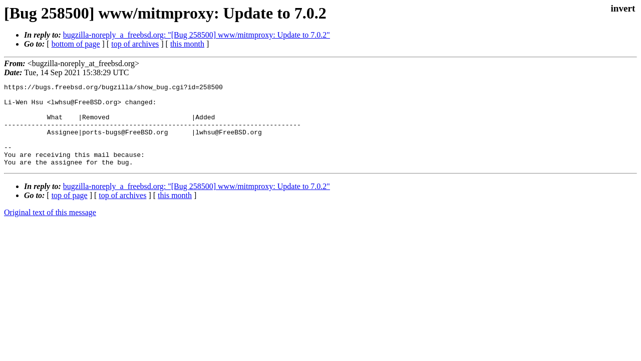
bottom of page (76, 44)
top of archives (135, 44)
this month (187, 44)
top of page (70, 212)
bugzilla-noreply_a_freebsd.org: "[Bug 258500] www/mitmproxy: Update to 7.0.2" (196, 35)
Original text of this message (50, 229)
